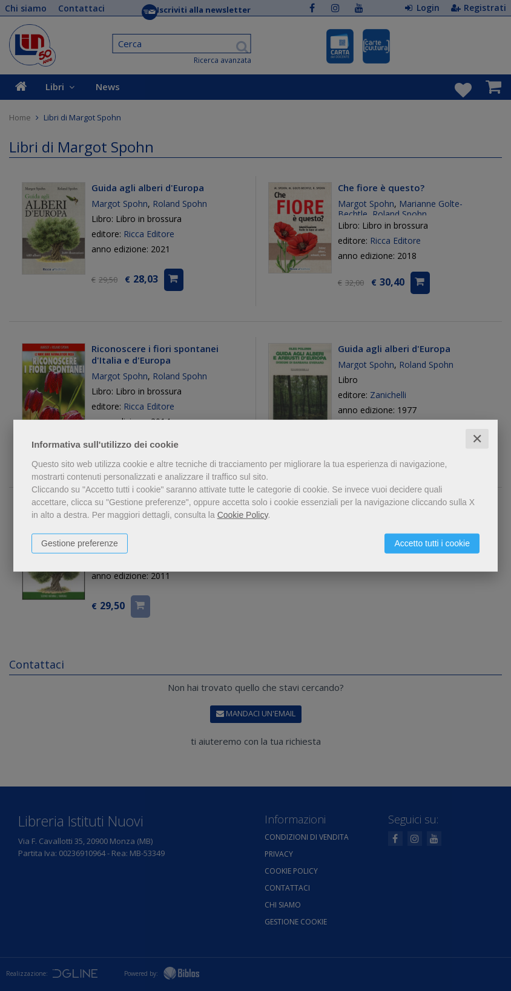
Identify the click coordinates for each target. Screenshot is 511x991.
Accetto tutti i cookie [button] (432, 543)
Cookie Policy (242, 514)
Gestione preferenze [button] (79, 543)
